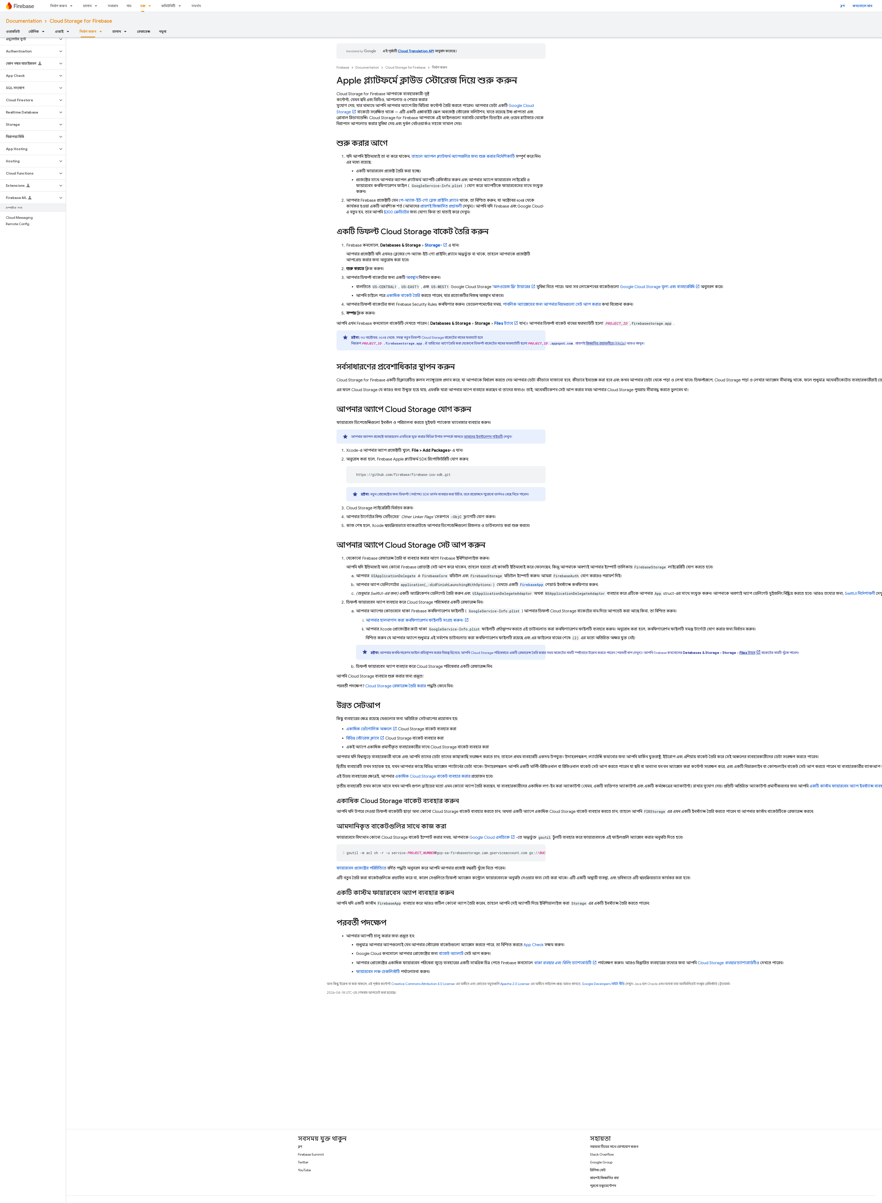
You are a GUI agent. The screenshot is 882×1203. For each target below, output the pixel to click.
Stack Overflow (602, 1154)
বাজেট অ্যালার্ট (451, 953)
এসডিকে (490, 837)
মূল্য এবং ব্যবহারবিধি (657, 286)
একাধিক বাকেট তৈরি (403, 295)
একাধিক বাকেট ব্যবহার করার (432, 776)
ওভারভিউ (13, 31)
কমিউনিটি (168, 6)
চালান (87, 6)
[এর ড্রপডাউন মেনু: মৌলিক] (45, 31)
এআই (59, 31)
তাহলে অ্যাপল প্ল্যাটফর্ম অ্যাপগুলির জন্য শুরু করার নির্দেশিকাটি (463, 156)
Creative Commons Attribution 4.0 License (422, 984)
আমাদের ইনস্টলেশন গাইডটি (483, 436)
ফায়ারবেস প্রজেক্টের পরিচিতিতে (361, 868)
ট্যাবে (503, 323)
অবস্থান (412, 277)
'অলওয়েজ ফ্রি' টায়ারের (511, 286)
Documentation (24, 21)
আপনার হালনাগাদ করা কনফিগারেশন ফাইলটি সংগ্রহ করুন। (414, 620)
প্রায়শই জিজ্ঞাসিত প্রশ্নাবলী (441, 206)
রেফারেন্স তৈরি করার (395, 686)
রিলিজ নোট (598, 1170)
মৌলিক (34, 31)
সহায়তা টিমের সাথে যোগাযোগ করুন (614, 1146)
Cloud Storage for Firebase (81, 21)
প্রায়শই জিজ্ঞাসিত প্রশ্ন (604, 1178)
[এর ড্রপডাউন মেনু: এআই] (69, 31)
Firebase (342, 67)
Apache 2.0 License (514, 984)
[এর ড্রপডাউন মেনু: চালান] (97, 6)
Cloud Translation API (416, 51)
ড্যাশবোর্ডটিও (728, 963)
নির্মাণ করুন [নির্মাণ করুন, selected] (88, 31)
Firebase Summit (311, 1154)
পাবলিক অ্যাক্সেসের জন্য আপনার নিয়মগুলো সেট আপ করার (552, 304)
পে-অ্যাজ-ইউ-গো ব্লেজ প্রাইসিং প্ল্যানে (428, 200)
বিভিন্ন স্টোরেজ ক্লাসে (362, 738)
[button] (29, 39)
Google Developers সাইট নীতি (603, 984)
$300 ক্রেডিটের (396, 212)
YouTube (304, 1170)
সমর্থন (196, 6)
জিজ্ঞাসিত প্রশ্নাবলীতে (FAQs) (606, 343)
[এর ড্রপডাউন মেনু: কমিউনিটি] (181, 6)
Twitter (303, 1162)
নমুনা (162, 31)
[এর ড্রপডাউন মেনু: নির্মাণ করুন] (73, 6)
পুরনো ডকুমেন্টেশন (603, 1185)
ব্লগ (842, 6)
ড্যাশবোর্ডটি (562, 963)
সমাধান (113, 6)
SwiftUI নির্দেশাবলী (860, 593)
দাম (129, 6)
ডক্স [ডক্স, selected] (142, 6)
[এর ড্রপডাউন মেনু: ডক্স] (151, 6)
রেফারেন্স (143, 31)
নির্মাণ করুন (58, 6)
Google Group (601, 1162)
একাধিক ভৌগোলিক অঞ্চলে (369, 729)
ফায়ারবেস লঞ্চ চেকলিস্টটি (378, 971)
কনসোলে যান (862, 6)
